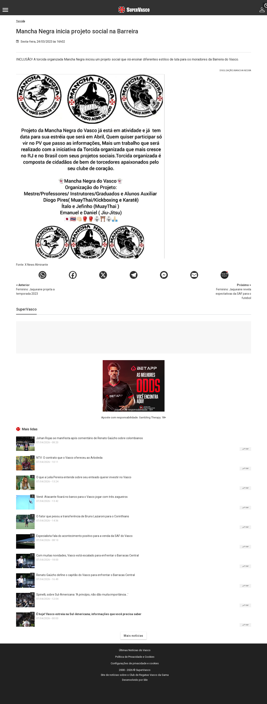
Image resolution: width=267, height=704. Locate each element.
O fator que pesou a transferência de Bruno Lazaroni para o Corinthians (82, 516)
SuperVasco (26, 309)
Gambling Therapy (149, 417)
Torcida (20, 21)
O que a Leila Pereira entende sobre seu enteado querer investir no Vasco (83, 477)
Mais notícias (133, 635)
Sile (145, 679)
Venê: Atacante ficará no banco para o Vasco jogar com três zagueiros (82, 496)
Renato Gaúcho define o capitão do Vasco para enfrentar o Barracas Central (85, 575)
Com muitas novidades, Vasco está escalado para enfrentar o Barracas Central (87, 555)
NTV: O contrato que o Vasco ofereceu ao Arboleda (69, 457)
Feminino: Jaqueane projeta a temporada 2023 (37, 289)
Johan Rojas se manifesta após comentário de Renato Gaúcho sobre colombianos (89, 438)
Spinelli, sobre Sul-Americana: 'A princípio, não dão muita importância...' (82, 594)
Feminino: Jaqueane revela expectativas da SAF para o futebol (229, 291)
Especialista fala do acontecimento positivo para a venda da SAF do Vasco (84, 536)
